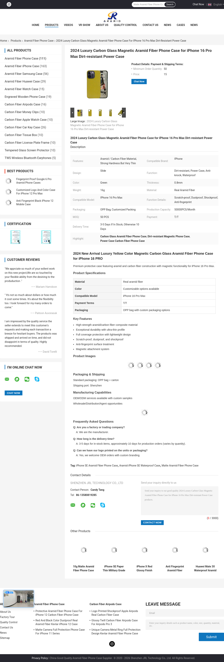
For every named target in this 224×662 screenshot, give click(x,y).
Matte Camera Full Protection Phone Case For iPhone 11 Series (60, 631)
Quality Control (125, 25)
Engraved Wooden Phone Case (25, 97)
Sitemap (5, 637)
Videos (68, 25)
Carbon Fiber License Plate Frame (27, 142)
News (167, 25)
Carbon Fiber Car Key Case (22, 127)
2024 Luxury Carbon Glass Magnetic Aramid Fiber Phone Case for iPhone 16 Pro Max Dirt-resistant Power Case (97, 125)
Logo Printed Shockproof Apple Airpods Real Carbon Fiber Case (114, 613)
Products (51, 25)
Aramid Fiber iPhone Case (22, 66)
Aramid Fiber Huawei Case (22, 81)
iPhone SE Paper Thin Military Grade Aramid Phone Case (114, 568)
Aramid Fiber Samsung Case (23, 74)
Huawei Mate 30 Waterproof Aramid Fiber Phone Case (205, 568)
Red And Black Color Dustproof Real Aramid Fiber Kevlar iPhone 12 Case (56, 622)
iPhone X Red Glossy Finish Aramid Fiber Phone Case (144, 568)
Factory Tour (7, 617)
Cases (181, 25)
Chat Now (198, 4)
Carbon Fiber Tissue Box (21, 135)
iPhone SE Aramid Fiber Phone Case (97, 465)
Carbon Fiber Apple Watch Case (26, 119)
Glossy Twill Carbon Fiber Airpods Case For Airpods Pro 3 (114, 622)
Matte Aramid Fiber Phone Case (180, 465)
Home (35, 25)
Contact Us (150, 25)
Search (169, 4)
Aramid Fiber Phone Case (38, 40)
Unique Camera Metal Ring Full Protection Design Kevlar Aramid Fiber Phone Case (116, 631)
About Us (102, 25)
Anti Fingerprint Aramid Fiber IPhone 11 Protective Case (175, 568)
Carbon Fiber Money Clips (22, 112)
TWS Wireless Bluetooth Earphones (28, 158)
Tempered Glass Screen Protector (27, 150)
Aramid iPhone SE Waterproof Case (139, 465)
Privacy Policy (40, 658)
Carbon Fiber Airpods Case (22, 104)
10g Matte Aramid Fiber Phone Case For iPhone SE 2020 (83, 568)
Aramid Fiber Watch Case (21, 89)
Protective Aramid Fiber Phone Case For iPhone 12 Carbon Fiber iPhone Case (58, 613)
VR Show (84, 25)
